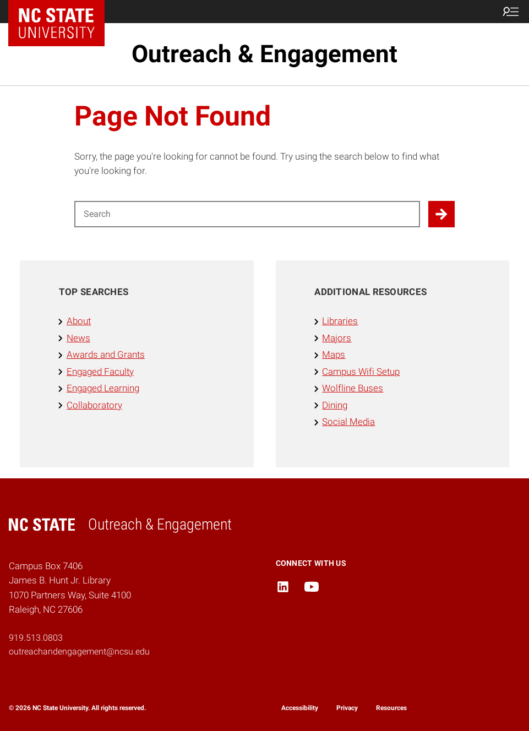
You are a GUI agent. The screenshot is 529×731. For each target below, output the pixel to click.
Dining (334, 405)
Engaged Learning (103, 388)
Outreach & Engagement (264, 54)
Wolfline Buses (352, 388)
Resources (391, 708)
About (79, 321)
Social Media (348, 422)
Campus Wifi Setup (361, 372)
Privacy (347, 708)
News (78, 338)
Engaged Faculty (100, 372)
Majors (336, 338)
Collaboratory (94, 405)
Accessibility (299, 708)
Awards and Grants (106, 355)
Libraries (340, 321)
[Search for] (247, 214)
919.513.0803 (36, 637)
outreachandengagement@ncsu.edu (79, 651)
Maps (333, 355)
